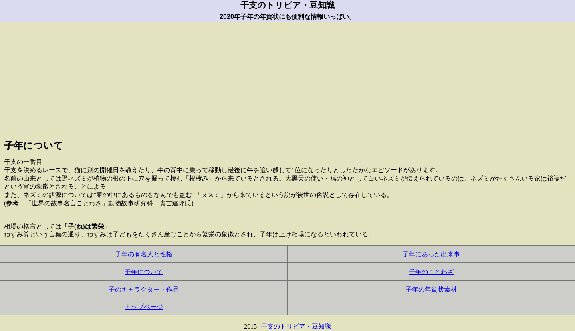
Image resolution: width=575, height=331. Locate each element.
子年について (144, 271)
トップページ (144, 306)
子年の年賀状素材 (431, 289)
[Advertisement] (287, 78)
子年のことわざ (431, 271)
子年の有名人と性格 (143, 254)
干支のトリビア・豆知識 (296, 326)
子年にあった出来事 (431, 254)
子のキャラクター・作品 (144, 289)
